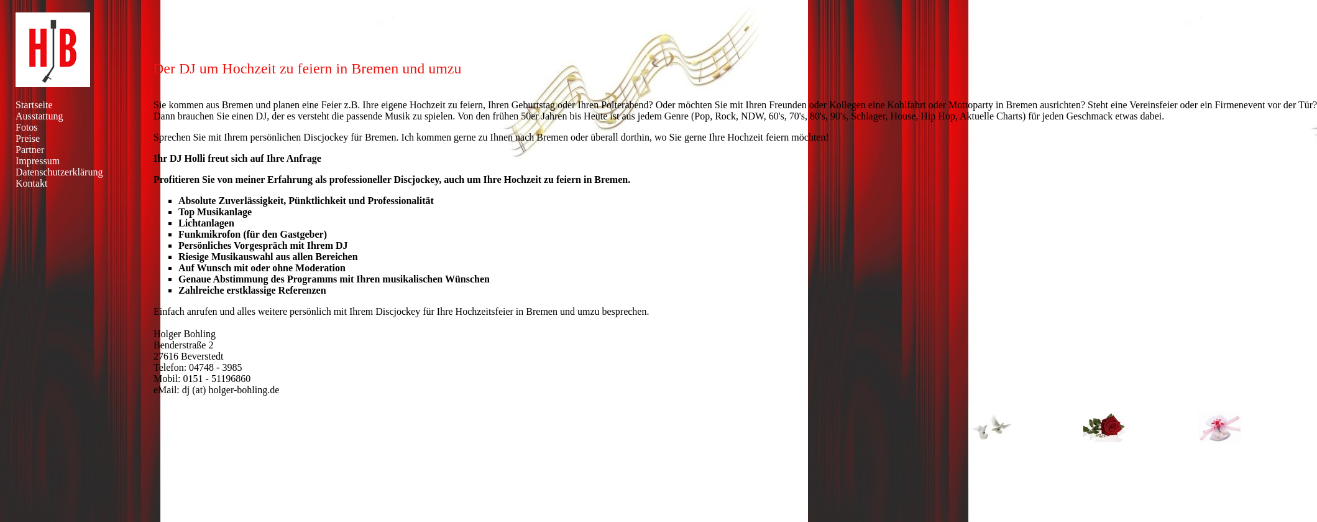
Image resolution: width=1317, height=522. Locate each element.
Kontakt (32, 183)
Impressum (38, 161)
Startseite (34, 105)
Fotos (27, 127)
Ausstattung (39, 116)
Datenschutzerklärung (59, 172)
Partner (30, 149)
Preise (28, 138)
